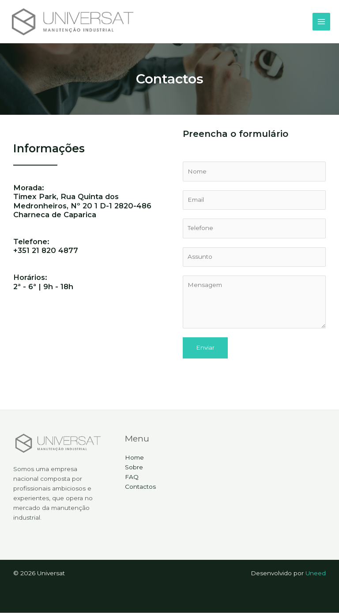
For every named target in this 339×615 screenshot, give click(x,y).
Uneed (315, 575)
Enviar (205, 349)
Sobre (134, 469)
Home (134, 460)
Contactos (140, 488)
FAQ (132, 479)
